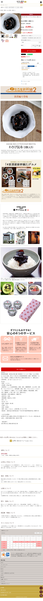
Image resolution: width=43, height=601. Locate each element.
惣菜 (5, 10)
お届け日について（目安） (27, 35)
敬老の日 (2, 577)
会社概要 (2, 587)
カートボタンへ (21, 369)
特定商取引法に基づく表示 (6, 592)
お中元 (2, 575)
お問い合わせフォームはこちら (23, 441)
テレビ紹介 (17, 7)
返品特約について (25, 56)
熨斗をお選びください (26, 40)
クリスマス (3, 581)
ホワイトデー (3, 566)
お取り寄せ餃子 (11, 7)
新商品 (21, 7)
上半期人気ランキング (5, 583)
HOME (1, 10)
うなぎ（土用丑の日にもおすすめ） (8, 573)
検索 (41, 5)
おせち (2, 562)
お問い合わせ (3, 590)
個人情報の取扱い (4, 595)
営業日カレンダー (4, 530)
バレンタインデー (4, 564)
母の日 (6, 7)
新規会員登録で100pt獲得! (27, 29)
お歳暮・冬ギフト (4, 579)
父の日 (2, 571)
